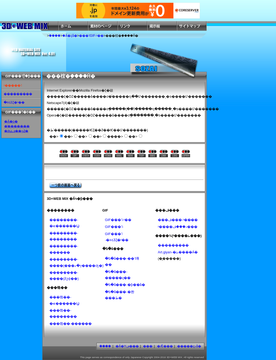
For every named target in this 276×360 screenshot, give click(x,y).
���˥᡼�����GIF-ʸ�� (91, 36)
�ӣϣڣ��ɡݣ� (16, 131)
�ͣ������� (17, 126)
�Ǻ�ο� (11, 121)
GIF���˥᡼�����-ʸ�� (118, 220)
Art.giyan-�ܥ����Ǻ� (178, 252)
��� (148, 346)
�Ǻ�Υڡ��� (127, 346)
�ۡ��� (55, 36)
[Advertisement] (111, 172)
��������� (18, 94)
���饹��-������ (70, 324)
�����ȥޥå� (189, 346)
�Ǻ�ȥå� (69, 36)
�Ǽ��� (165, 346)
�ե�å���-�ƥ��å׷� (125, 285)
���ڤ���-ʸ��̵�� (178, 220)
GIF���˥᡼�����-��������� (114, 227)
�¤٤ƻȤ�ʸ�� (14, 102)
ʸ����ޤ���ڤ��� (177, 227)
